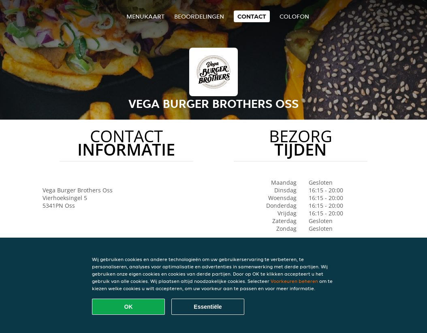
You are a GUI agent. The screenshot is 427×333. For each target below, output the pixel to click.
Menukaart (145, 16)
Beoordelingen (199, 16)
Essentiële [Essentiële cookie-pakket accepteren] (208, 306)
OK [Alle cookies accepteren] (128, 306)
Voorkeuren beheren (294, 281)
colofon (294, 16)
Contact (251, 16)
